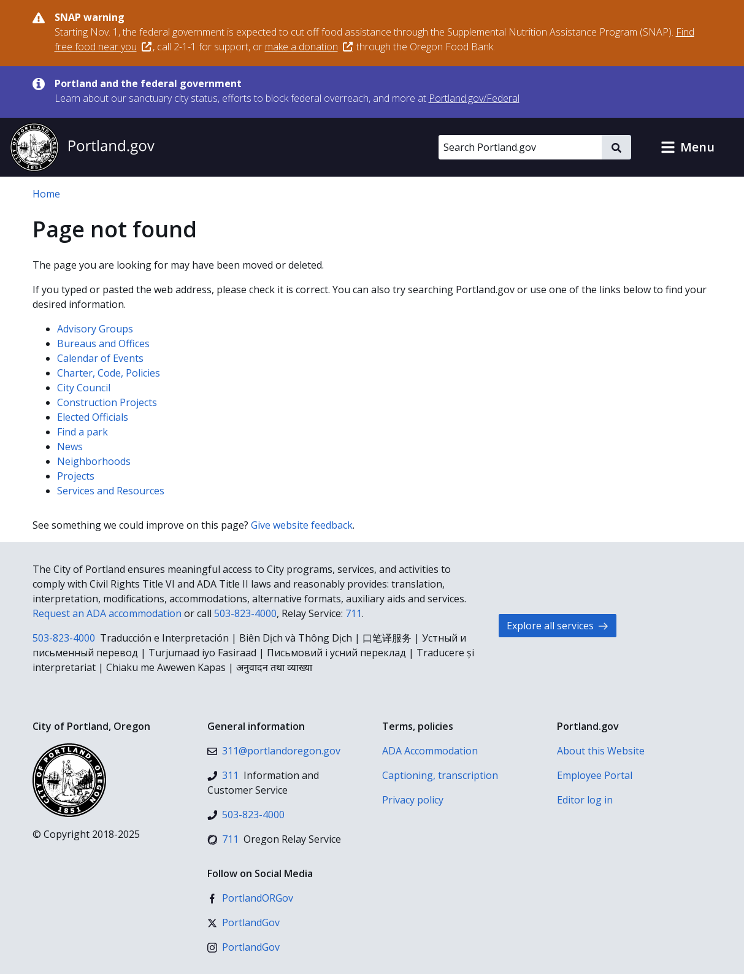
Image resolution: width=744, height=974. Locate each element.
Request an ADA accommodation (107, 613)
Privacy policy (412, 800)
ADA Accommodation (430, 750)
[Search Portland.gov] (520, 147)
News (70, 446)
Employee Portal (594, 775)
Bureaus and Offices (103, 343)
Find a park (82, 432)
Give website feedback (302, 525)
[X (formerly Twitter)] (243, 922)
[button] (687, 147)
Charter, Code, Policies (108, 373)
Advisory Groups (95, 329)
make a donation (309, 46)
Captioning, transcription (440, 775)
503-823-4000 (245, 613)
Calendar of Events (100, 358)
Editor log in (585, 800)
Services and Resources (110, 490)
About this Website (601, 750)
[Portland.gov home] (82, 147)
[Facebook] (250, 898)
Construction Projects (107, 402)
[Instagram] (243, 947)
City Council (83, 387)
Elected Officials (92, 417)
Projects (75, 476)
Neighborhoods (94, 461)
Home (46, 194)
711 (353, 613)
